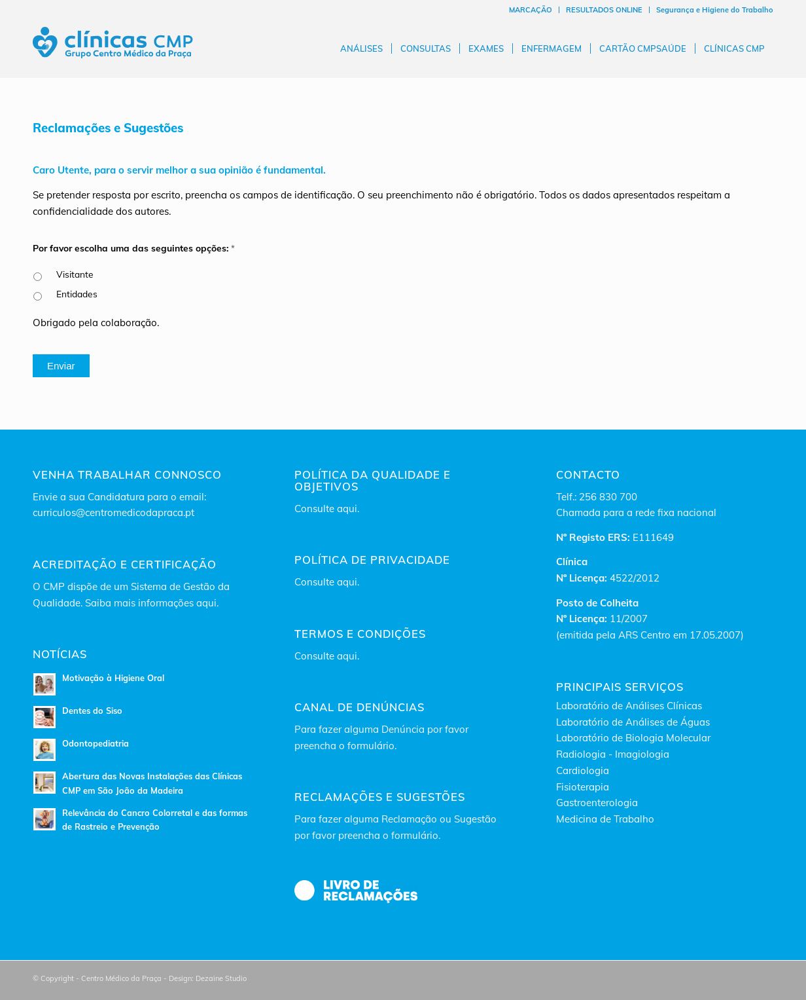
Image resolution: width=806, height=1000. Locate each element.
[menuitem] (530, 10)
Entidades (76, 293)
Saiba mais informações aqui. (152, 603)
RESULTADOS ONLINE (604, 9)
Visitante (75, 274)
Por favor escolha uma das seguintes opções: (134, 247)
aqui (347, 508)
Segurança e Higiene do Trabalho (714, 9)
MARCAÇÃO (530, 9)
